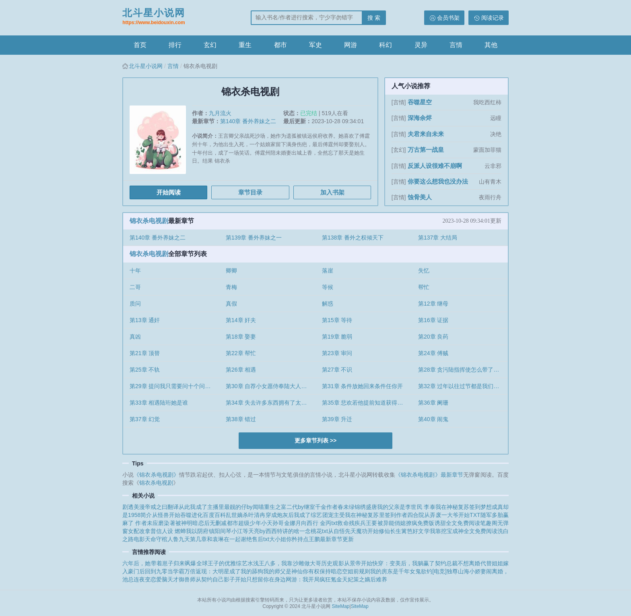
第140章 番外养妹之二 (248, 121)
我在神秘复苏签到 (457, 507)
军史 (315, 44)
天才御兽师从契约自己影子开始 (206, 579)
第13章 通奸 (145, 320)
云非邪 (493, 166)
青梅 (231, 287)
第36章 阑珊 (433, 402)
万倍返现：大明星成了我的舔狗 (223, 571)
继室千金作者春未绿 (329, 507)
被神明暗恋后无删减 (201, 523)
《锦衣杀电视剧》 (156, 474)
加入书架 (332, 192)
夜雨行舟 (490, 197)
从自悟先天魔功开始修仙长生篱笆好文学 (379, 531)
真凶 (135, 336)
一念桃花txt (313, 531)
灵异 (420, 44)
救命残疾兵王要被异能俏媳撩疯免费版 (386, 523)
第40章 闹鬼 (433, 419)
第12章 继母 (433, 303)
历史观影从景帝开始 (346, 563)
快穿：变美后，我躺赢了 (403, 563)
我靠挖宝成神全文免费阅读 (463, 531)
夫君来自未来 (426, 133)
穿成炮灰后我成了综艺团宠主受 (305, 515)
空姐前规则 (356, 571)
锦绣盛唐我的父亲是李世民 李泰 (395, 507)
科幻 (385, 44)
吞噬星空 (420, 102)
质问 (135, 303)
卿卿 (231, 270)
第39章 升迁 (337, 419)
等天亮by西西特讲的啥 (271, 531)
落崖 (327, 270)
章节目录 (250, 192)
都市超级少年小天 (250, 523)
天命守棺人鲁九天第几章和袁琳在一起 (193, 539)
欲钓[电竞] (434, 571)
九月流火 (220, 113)
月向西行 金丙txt (316, 523)
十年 (135, 270)
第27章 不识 (337, 369)
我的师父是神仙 (283, 571)
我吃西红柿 (487, 102)
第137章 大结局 (437, 237)
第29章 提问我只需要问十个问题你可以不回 (174, 386)
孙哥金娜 (283, 523)
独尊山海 (458, 571)
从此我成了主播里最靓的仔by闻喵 (221, 507)
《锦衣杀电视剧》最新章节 (429, 474)
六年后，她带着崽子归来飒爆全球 (165, 563)
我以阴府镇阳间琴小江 (214, 531)
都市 (280, 44)
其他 (491, 44)
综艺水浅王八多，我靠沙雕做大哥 (278, 563)
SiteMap (341, 606)
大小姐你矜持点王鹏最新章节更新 (311, 539)
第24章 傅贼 (433, 353)
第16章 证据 (433, 320)
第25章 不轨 (145, 369)
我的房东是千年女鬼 (395, 571)
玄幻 (210, 44)
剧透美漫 (133, 507)
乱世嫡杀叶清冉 (246, 515)
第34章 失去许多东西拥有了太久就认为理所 (271, 402)
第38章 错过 (241, 419)
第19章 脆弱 (337, 336)
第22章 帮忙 (241, 353)
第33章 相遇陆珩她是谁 (159, 402)
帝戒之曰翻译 (162, 507)
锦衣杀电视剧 (149, 220)
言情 (456, 44)
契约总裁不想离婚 (457, 563)
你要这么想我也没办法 (438, 181)
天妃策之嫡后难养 (364, 579)
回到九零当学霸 (164, 571)
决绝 (495, 134)
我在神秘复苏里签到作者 (376, 515)
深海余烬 (420, 117)
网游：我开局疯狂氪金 (314, 579)
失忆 (423, 270)
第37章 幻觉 (145, 419)
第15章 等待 (337, 320)
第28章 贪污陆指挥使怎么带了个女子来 (463, 369)
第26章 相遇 (241, 369)
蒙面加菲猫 (487, 150)
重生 (245, 44)
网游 (350, 44)
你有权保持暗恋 (322, 571)
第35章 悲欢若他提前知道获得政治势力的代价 (367, 402)
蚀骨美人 (420, 197)
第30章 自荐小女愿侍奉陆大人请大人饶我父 (271, 386)
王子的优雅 (222, 563)
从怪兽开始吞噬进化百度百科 (189, 515)
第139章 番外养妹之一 (254, 237)
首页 (140, 44)
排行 (175, 44)
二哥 (135, 287)
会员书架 (448, 17)
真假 (231, 303)
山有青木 (490, 181)
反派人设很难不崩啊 (435, 165)
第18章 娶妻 (241, 336)
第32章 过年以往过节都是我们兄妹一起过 (463, 386)
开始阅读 (169, 192)
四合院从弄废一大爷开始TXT (443, 515)
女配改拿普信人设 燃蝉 (157, 531)
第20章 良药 (433, 336)
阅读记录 (492, 17)
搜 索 (373, 17)
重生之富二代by (284, 507)
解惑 (327, 303)
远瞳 (495, 118)
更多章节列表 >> (315, 440)
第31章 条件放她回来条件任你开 (362, 386)
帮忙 (423, 287)
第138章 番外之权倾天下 (353, 237)
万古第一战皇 (426, 149)
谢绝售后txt (255, 539)
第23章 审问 (337, 353)
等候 (327, 287)
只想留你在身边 (266, 579)
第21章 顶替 (145, 353)
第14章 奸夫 (241, 320)
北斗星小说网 (153, 17)
